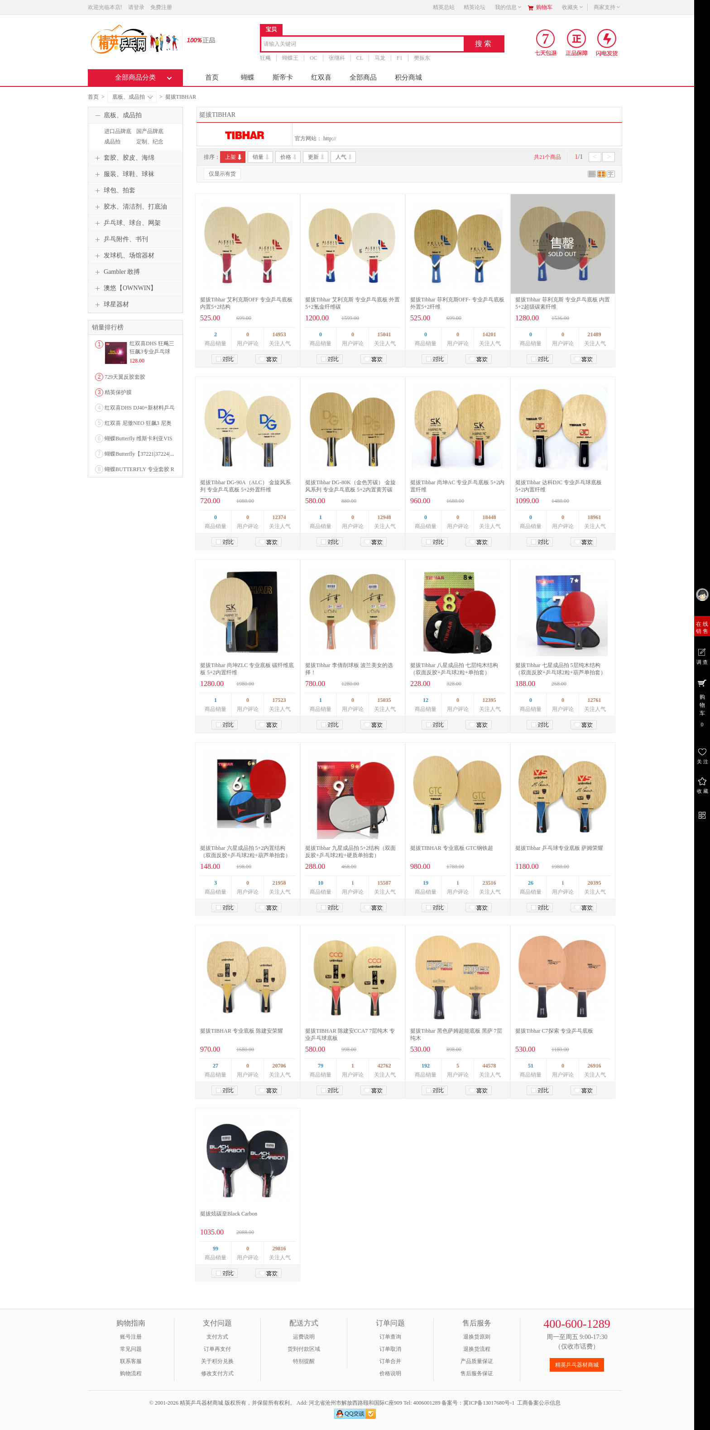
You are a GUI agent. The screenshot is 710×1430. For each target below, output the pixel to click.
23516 (489, 883)
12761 (594, 700)
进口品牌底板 (116, 135)
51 (530, 1066)
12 (425, 700)
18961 (594, 517)
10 (320, 883)
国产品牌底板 (148, 135)
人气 (344, 157)
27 (215, 1066)
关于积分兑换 (217, 1361)
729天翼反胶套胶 (125, 377)
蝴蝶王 (290, 58)
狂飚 (265, 58)
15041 (384, 334)
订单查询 (390, 1337)
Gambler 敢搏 (116, 272)
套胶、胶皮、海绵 (123, 158)
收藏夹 (573, 7)
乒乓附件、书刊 (120, 239)
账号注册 (131, 1337)
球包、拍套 (114, 190)
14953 (279, 334)
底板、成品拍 (132, 97)
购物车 (544, 7)
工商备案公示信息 (539, 1403)
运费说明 (304, 1337)
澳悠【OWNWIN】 (125, 288)
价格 (289, 157)
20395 (594, 883)
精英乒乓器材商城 (577, 1365)
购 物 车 (702, 703)
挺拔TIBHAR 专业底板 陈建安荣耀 (241, 1031)
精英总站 (444, 7)
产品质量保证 (477, 1361)
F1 (400, 58)
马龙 (379, 58)
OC (313, 58)
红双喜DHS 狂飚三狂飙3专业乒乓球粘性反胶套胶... (152, 351)
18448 (489, 517)
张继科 (337, 58)
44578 (489, 1066)
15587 (384, 883)
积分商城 (408, 77)
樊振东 (422, 58)
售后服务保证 (477, 1373)
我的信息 (508, 7)
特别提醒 (304, 1361)
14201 (489, 334)
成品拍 (112, 141)
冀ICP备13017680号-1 (488, 1403)
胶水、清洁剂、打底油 (130, 206)
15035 (384, 700)
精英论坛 (474, 7)
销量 (261, 157)
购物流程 (131, 1373)
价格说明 (390, 1373)
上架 (234, 157)
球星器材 (111, 304)
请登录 (136, 7)
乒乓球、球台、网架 (127, 223)
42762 (384, 1066)
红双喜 (321, 77)
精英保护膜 (118, 392)
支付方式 (217, 1337)
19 (425, 883)
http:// (329, 138)
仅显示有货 (222, 174)
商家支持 (607, 7)
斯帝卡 (283, 77)
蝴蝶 (247, 77)
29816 (279, 1248)
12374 (279, 517)
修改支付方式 (217, 1373)
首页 (212, 77)
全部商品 (363, 77)
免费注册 (161, 7)
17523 (279, 700)
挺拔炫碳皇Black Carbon (228, 1214)
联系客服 (131, 1361)
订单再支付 (217, 1349)
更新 (317, 157)
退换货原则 (476, 1337)
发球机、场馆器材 (123, 255)
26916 (594, 1066)
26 (530, 883)
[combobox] (362, 44)
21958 (279, 883)
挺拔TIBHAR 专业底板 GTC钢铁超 (451, 848)
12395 (489, 700)
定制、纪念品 (148, 145)
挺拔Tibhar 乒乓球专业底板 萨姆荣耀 (559, 848)
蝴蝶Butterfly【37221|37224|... (139, 454)
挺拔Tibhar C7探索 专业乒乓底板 (554, 1031)
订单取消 (390, 1349)
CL (359, 58)
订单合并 (390, 1361)
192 (426, 1066)
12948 (384, 517)
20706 (279, 1066)
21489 (594, 334)
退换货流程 (476, 1349)
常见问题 (131, 1349)
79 (320, 1066)
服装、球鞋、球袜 (123, 174)
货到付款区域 (304, 1349)
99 (215, 1248)
